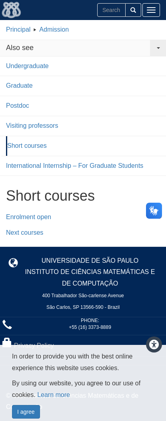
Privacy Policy (34, 345)
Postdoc (17, 105)
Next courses (24, 232)
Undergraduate (27, 65)
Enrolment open (28, 217)
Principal (18, 29)
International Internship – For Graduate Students (74, 165)
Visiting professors (32, 125)
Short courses (27, 145)
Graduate (19, 85)
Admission (54, 29)
